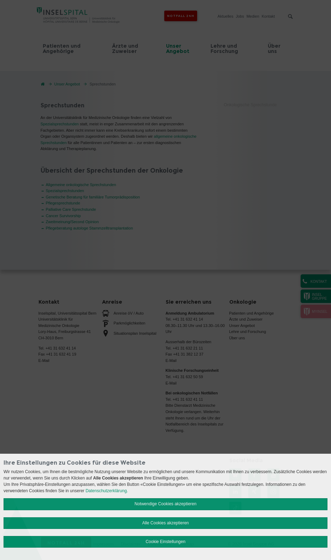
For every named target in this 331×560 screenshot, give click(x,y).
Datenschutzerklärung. (106, 490)
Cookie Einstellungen (165, 541)
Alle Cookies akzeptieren (165, 522)
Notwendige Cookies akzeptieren (165, 503)
